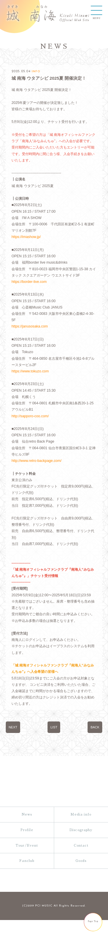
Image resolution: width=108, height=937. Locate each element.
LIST (53, 752)
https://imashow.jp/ (27, 241)
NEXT (13, 752)
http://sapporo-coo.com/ (31, 426)
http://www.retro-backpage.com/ (37, 472)
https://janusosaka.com (30, 334)
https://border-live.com (30, 287)
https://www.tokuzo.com (31, 380)
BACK (94, 752)
